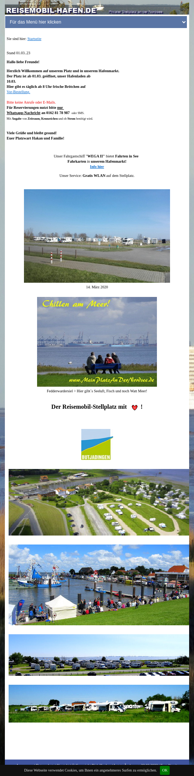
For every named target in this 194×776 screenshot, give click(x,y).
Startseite (34, 39)
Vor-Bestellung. (18, 92)
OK (164, 770)
